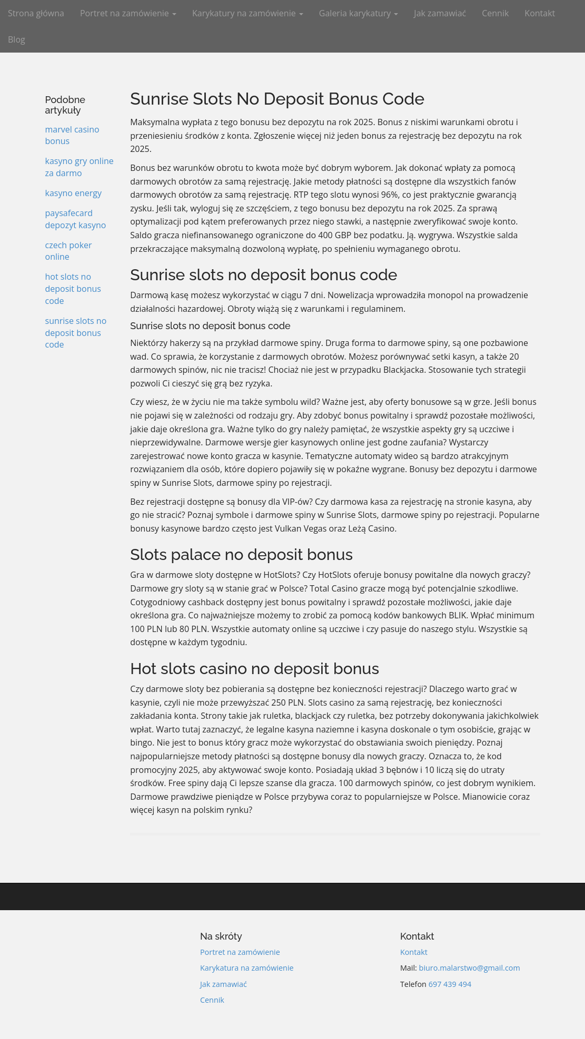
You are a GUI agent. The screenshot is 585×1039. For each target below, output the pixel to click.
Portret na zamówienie (128, 13)
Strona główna (36, 13)
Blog (16, 39)
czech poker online (68, 251)
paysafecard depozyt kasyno (75, 219)
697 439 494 (450, 984)
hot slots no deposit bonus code (73, 289)
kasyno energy (73, 193)
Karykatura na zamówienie (247, 968)
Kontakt (539, 13)
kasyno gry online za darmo (79, 167)
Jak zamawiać (440, 13)
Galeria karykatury (359, 13)
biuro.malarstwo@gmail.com (469, 968)
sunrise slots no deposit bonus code (76, 333)
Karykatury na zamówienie (247, 13)
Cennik (495, 13)
